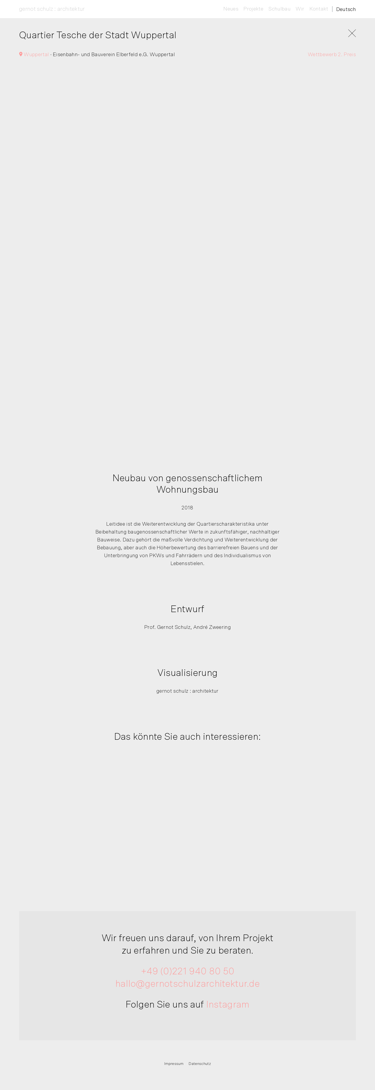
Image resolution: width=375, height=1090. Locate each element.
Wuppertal (34, 55)
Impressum (173, 1064)
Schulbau (279, 9)
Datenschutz (199, 1064)
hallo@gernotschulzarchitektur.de (187, 985)
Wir (300, 9)
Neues (230, 9)
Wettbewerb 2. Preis (332, 55)
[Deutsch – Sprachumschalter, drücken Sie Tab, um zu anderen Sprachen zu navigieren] (346, 9)
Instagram (228, 1005)
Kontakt (318, 9)
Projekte (253, 9)
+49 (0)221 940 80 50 (187, 972)
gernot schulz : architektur (52, 9)
